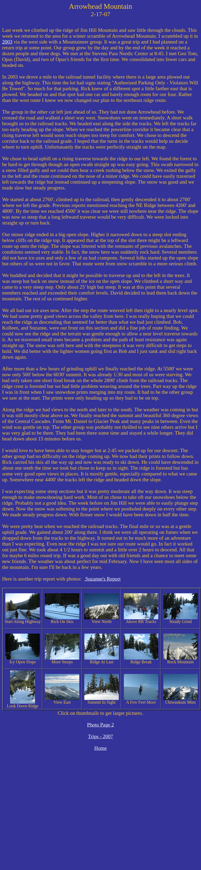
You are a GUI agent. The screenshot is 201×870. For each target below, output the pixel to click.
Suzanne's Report (102, 579)
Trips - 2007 (100, 736)
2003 (7, 42)
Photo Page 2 (100, 725)
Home (100, 748)
